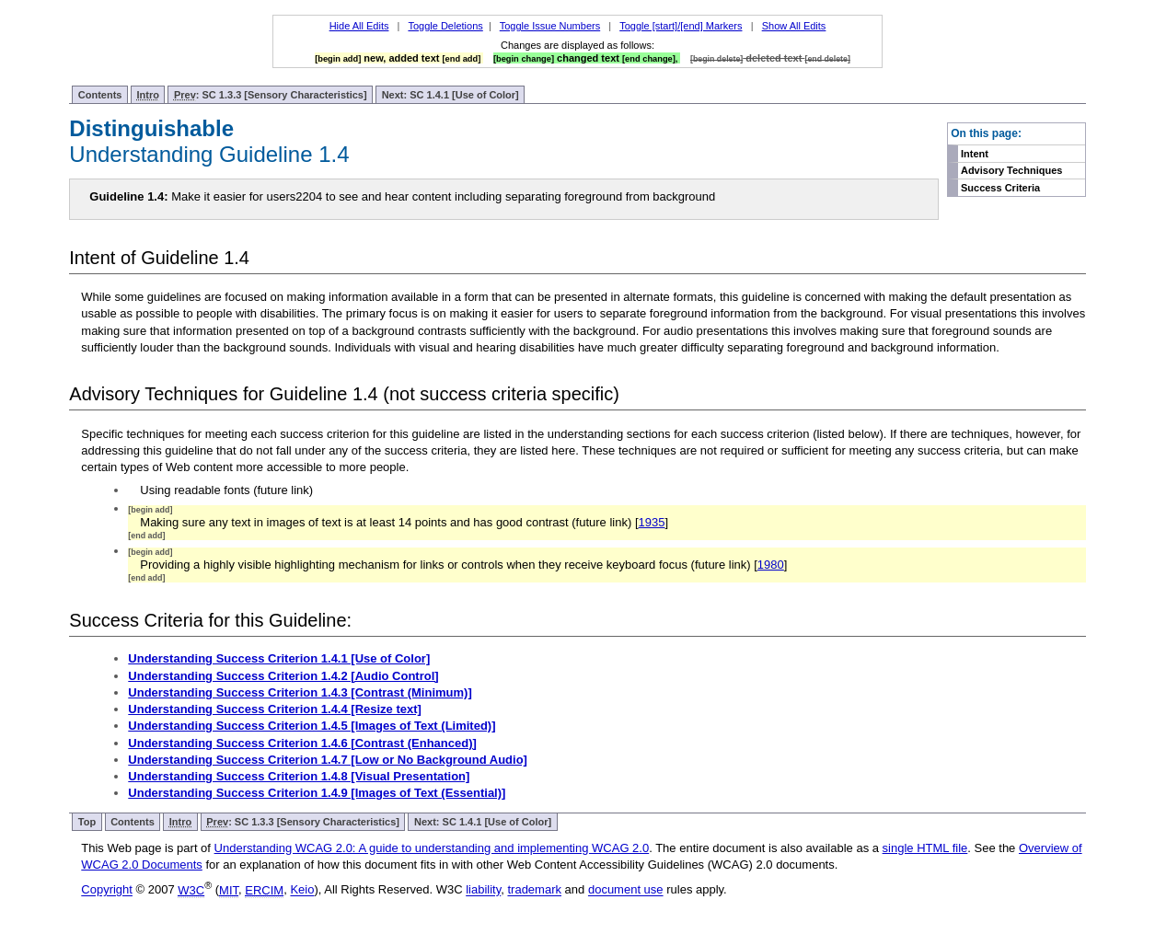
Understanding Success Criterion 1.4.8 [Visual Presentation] (298, 776)
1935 (652, 522)
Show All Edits (794, 25)
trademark (534, 890)
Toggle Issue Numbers (550, 25)
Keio (302, 890)
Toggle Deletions (445, 25)
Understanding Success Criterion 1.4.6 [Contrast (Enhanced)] (302, 743)
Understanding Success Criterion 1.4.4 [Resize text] (275, 709)
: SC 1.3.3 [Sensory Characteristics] (270, 95)
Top (87, 821)
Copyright (107, 890)
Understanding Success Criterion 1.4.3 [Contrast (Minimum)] (299, 692)
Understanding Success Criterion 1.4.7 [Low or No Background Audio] (327, 760)
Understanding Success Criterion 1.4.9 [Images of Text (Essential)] (316, 793)
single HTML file (925, 848)
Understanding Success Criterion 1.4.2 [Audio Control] (283, 676)
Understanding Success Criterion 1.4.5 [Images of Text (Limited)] (311, 725)
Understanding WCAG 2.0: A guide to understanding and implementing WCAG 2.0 (432, 848)
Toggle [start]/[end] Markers (680, 25)
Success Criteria (1000, 187)
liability (483, 890)
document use (626, 890)
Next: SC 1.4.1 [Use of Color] (450, 94)
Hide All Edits (359, 25)
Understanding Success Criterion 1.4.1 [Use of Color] (279, 658)
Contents (100, 94)
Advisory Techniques (1011, 170)
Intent (974, 153)
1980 (770, 564)
